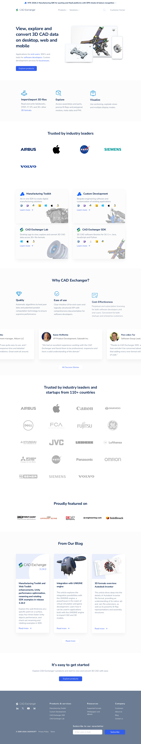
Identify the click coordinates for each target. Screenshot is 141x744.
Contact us (119, 719)
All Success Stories (70, 367)
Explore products (26, 68)
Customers (119, 708)
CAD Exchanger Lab (57, 719)
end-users (35, 54)
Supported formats (94, 708)
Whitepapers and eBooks (93, 713)
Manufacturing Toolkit (58, 708)
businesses (44, 60)
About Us (118, 712)
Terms (52, 732)
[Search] (104, 10)
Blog (117, 715)
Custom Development (58, 712)
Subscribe (114, 732)
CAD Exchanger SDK (57, 715)
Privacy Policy (43, 732)
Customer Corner (117, 10)
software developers (33, 57)
